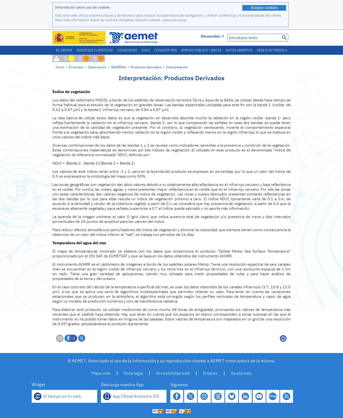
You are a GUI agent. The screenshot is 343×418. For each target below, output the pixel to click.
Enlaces (210, 373)
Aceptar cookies (264, 8)
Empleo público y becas (201, 50)
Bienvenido (212, 36)
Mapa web (101, 373)
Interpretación (177, 67)
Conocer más (165, 50)
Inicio (59, 67)
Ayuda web (241, 373)
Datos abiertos (239, 50)
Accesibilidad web (173, 373)
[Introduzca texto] (253, 37)
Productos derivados (146, 67)
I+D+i (145, 50)
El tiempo (64, 50)
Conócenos (127, 50)
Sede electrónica (272, 50)
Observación (97, 67)
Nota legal (133, 373)
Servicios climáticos (94, 50)
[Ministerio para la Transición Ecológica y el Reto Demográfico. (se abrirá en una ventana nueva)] (79, 38)
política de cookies (174, 20)
